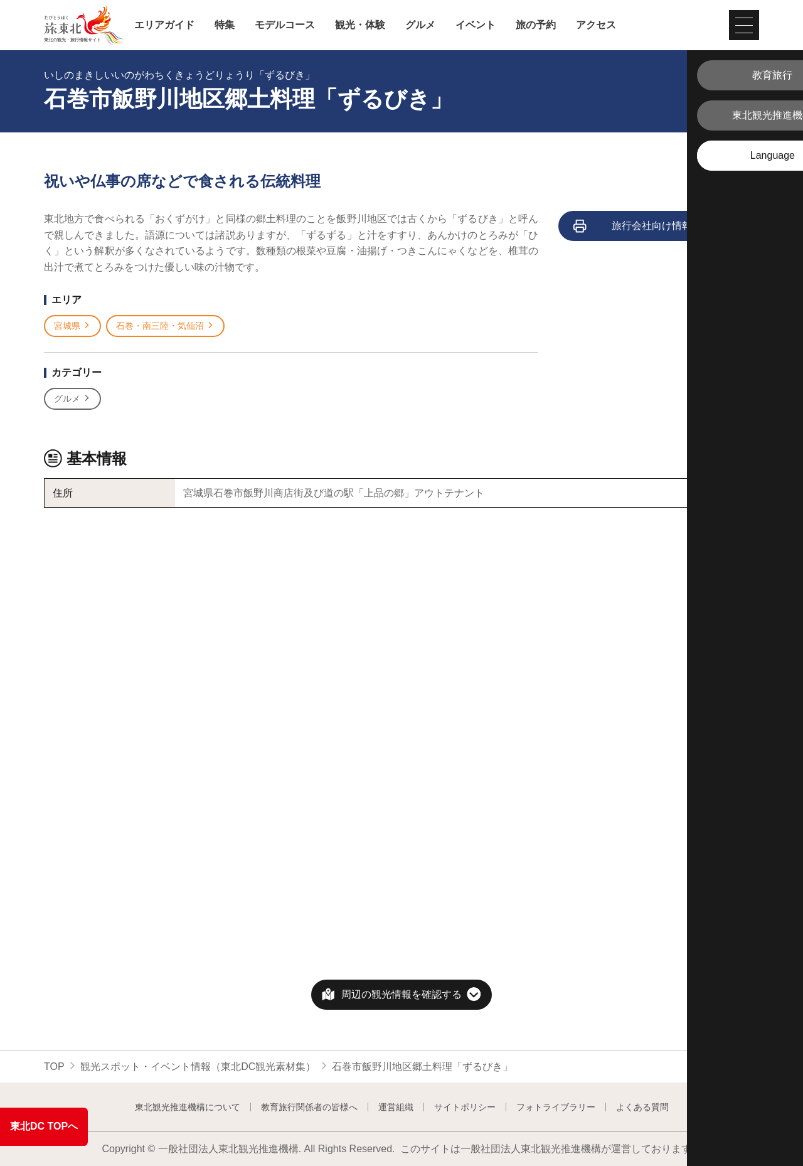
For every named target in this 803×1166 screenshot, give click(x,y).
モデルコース (285, 25)
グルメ (420, 25)
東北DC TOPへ (44, 1126)
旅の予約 (536, 25)
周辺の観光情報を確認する (401, 994)
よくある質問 (642, 1107)
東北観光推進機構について (187, 1107)
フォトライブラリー (555, 1107)
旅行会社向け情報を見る (648, 226)
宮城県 (72, 326)
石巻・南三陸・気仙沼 (165, 326)
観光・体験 (360, 25)
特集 (225, 25)
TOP (54, 1066)
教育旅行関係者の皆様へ (309, 1107)
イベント (475, 25)
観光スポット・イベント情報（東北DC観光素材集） (198, 1066)
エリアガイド (164, 25)
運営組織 (395, 1107)
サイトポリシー (465, 1107)
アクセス (596, 25)
